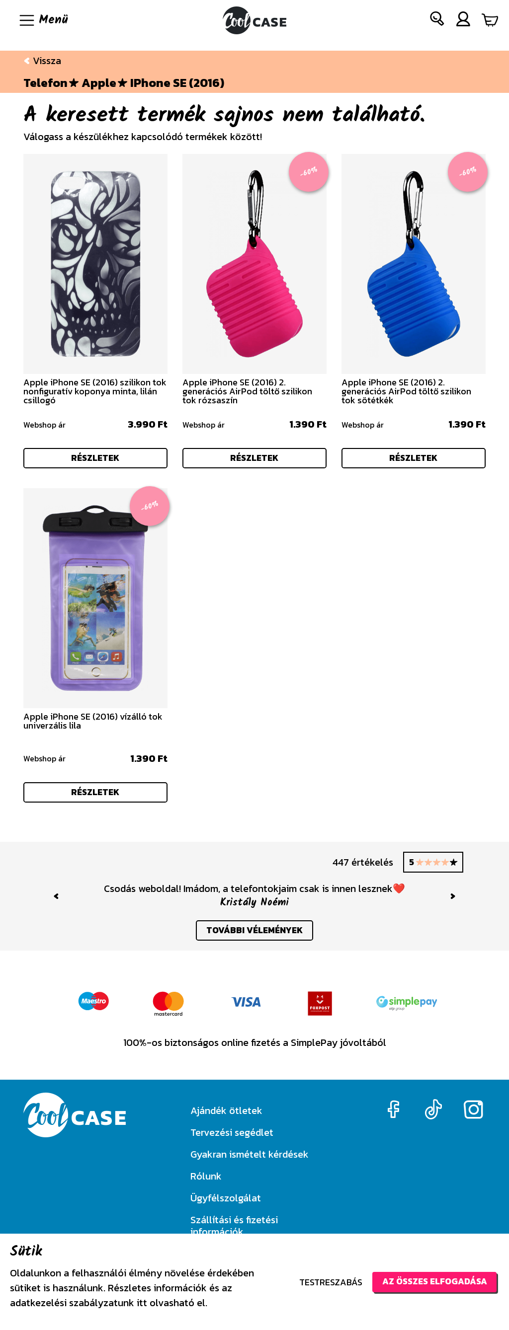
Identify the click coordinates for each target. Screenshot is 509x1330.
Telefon (45, 83)
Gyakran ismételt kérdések (249, 1154)
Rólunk (206, 1176)
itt (142, 1302)
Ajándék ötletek (226, 1110)
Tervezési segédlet (231, 1132)
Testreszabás (326, 1282)
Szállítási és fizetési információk (234, 1225)
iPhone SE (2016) (177, 83)
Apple (99, 83)
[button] (437, 20)
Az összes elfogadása (432, 1281)
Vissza (42, 60)
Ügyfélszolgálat (225, 1197)
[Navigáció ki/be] (43, 20)
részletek (95, 458)
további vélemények (255, 934)
